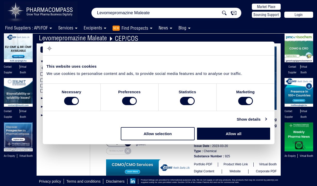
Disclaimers (115, 181)
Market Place (266, 6)
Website (235, 171)
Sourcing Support (266, 14)
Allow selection (158, 133)
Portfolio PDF (203, 164)
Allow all (234, 133)
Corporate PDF (266, 171)
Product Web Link (236, 164)
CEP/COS (126, 38)
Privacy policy (50, 181)
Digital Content (204, 171)
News (163, 27)
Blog (182, 27)
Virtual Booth (268, 164)
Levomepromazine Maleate (73, 38)
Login (299, 14)
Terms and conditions (83, 181)
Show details (249, 119)
